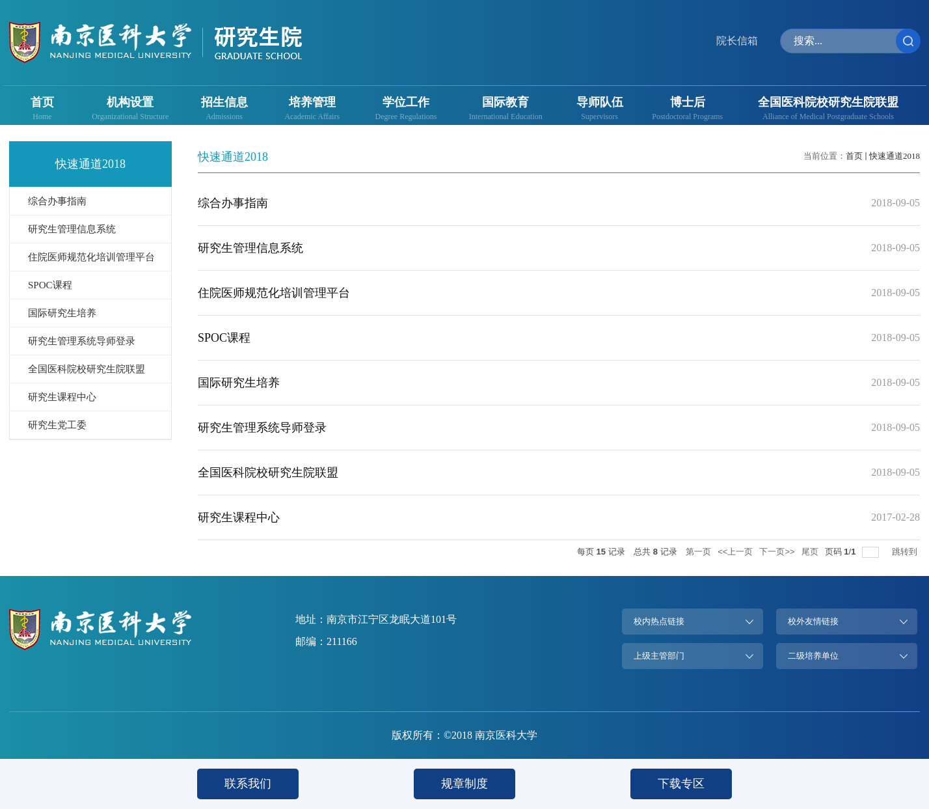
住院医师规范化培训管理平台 (274, 292)
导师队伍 (599, 102)
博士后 (687, 102)
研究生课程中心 (239, 517)
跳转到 (906, 551)
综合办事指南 (233, 203)
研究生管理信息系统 (250, 247)
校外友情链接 (813, 621)
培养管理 (312, 102)
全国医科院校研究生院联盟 (828, 102)
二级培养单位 (813, 656)
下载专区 (681, 783)
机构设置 (130, 102)
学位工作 (406, 102)
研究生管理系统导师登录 (262, 427)
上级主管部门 (659, 656)
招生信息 (224, 102)
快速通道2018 (894, 156)
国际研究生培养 (239, 382)
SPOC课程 (224, 337)
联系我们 (247, 783)
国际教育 (505, 102)
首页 (42, 102)
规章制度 (464, 783)
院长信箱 (737, 40)
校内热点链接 (659, 621)
